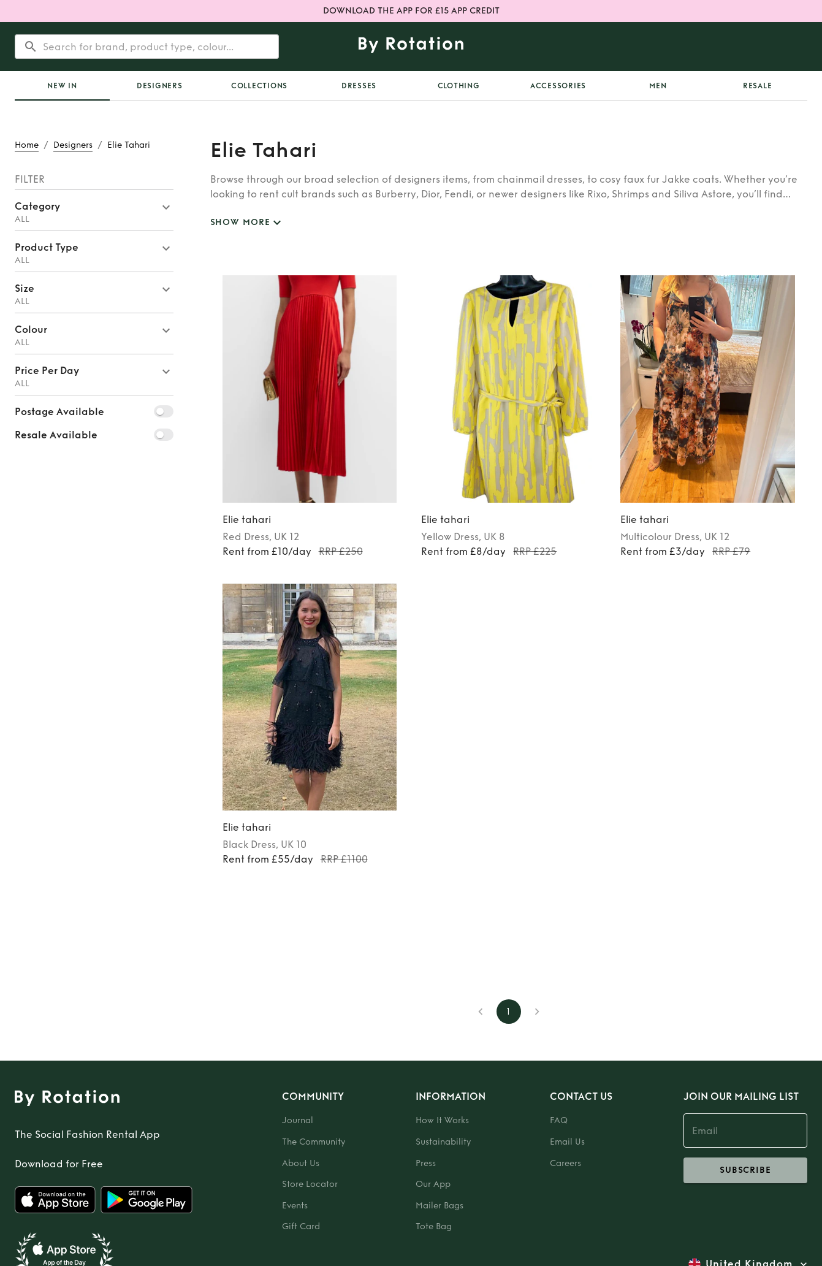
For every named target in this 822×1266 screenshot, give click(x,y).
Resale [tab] (757, 86)
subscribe (745, 1170)
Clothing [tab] (459, 86)
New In (62, 86)
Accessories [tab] (558, 86)
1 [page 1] (509, 1011)
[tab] (62, 86)
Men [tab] (657, 86)
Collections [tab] (259, 86)
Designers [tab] (160, 86)
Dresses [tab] (358, 86)
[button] (94, 210)
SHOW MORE (247, 223)
